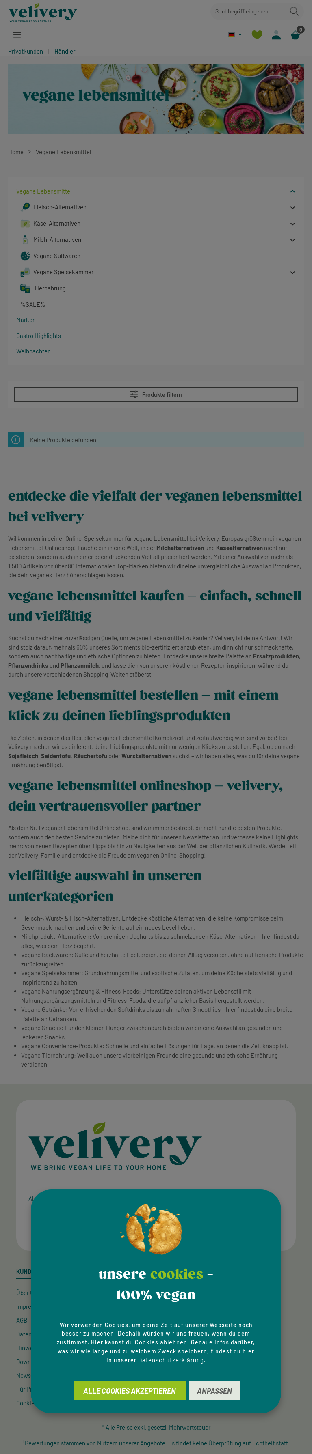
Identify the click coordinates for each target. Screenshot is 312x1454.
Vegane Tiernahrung (47, 1055)
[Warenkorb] (295, 34)
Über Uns (28, 1292)
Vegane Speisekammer (51, 973)
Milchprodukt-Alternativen (55, 936)
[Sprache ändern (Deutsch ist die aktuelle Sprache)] (235, 34)
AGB (21, 1320)
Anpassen (214, 1390)
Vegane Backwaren (46, 954)
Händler (65, 51)
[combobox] (248, 11)
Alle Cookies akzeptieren (129, 1390)
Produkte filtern (156, 394)
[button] (292, 191)
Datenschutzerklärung (171, 1360)
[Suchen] (294, 11)
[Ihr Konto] (276, 34)
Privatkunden (25, 51)
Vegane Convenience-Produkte (61, 1046)
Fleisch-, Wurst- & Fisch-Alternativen (70, 918)
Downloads (30, 1361)
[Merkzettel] (257, 34)
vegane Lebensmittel (160, 538)
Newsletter (30, 1375)
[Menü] (17, 34)
